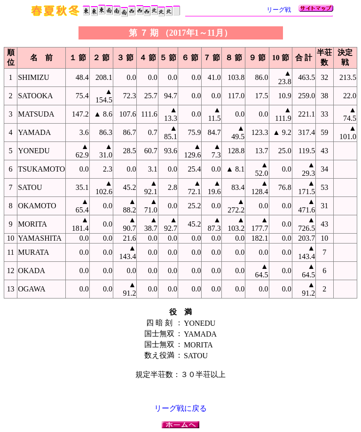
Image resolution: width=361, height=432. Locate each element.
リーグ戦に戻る (180, 408)
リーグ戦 (279, 9)
